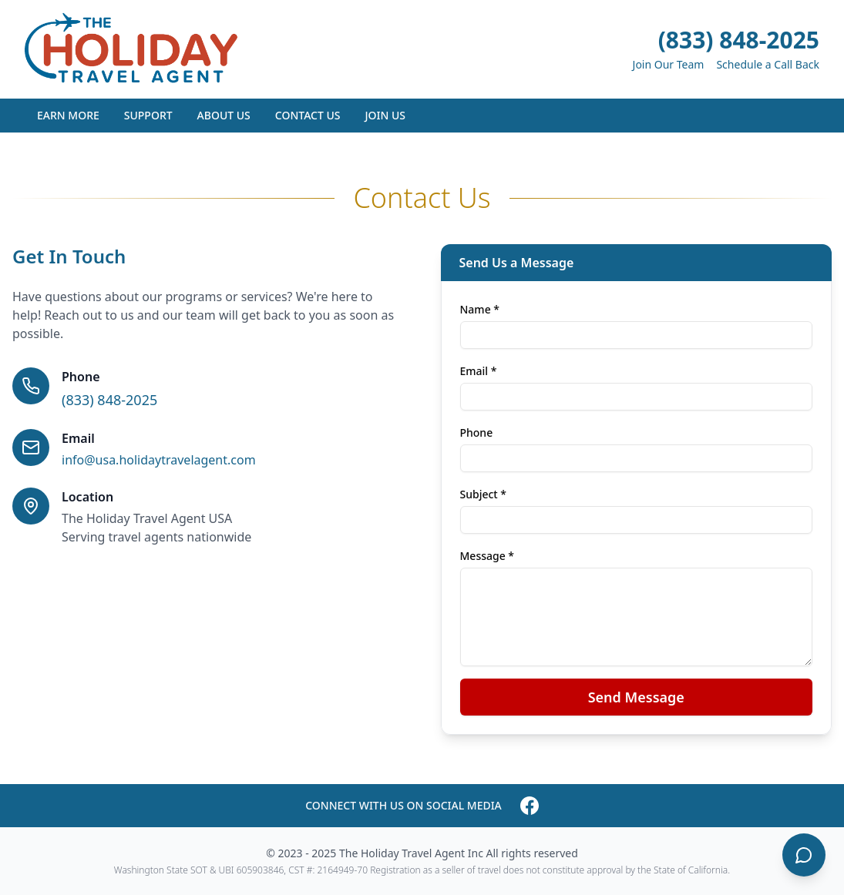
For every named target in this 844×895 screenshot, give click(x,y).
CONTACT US (308, 115)
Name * (479, 309)
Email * (478, 371)
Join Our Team (668, 64)
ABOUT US (224, 115)
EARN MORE (68, 115)
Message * (487, 555)
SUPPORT (148, 115)
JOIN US (385, 115)
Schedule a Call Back (767, 64)
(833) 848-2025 (738, 40)
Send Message (636, 697)
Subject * (483, 494)
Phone (476, 432)
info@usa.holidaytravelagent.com (159, 459)
